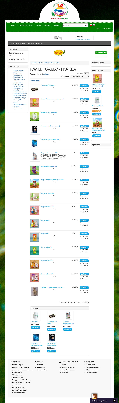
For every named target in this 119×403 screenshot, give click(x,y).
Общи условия (18, 84)
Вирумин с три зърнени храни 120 (98, 129)
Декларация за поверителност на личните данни (19, 80)
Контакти (16, 107)
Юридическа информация (20, 367)
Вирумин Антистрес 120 (49, 166)
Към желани (85, 88)
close (114, 400)
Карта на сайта (18, 109)
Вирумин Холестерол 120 (49, 153)
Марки (64, 365)
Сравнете (85, 90)
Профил (38, 25)
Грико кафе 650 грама (48, 85)
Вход (98, 28)
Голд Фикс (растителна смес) (50, 139)
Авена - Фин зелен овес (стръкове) (98, 85)
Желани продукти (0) (26, 25)
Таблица (46, 74)
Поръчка (56, 25)
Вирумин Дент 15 (46, 247)
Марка (40, 63)
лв (60, 38)
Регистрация (107, 28)
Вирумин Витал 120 (47, 207)
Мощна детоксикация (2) (16, 59)
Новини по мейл (91, 372)
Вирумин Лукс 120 (47, 260)
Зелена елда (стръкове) (49, 112)
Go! (85, 25)
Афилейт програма (68, 370)
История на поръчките (93, 367)
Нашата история (19, 70)
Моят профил (90, 365)
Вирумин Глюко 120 (47, 193)
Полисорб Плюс (97, 106)
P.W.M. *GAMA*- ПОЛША (51, 63)
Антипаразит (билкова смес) (50, 126)
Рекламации (41, 367)
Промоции (65, 372)
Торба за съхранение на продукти (52, 287)
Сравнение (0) (34, 80)
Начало (13, 25)
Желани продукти (91, 370)
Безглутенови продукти (17, 43)
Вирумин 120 (45, 220)
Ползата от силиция (20, 98)
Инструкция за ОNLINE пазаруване (23, 380)
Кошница (47, 25)
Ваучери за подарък (68, 367)
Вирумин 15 (45, 233)
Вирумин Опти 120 (47, 274)
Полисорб (34, 322)
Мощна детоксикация (35, 43)
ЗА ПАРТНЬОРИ (19, 86)
